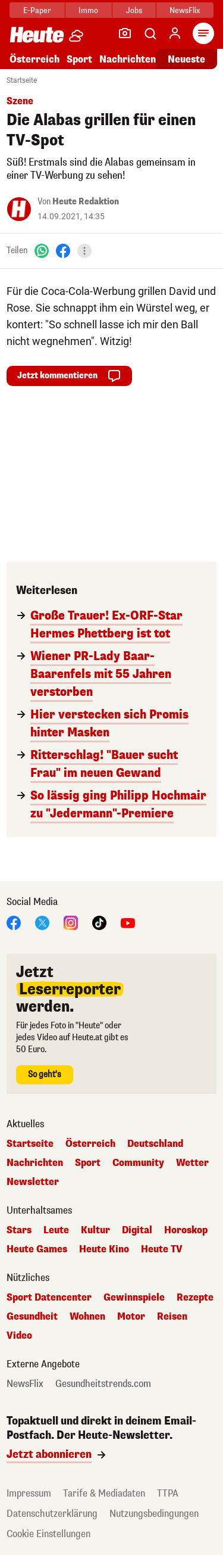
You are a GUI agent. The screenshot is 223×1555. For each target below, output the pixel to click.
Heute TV (162, 1249)
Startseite (22, 80)
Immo (88, 10)
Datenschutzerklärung (52, 1513)
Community (138, 1163)
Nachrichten (127, 59)
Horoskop (186, 1230)
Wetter (192, 1163)
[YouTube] (128, 922)
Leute (56, 1230)
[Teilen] (84, 251)
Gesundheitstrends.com (103, 1384)
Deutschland (155, 1144)
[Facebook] (63, 250)
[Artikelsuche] (150, 33)
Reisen (172, 1317)
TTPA (167, 1493)
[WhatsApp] (41, 250)
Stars (19, 1230)
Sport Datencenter (49, 1298)
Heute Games (37, 1249)
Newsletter (33, 1182)
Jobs (134, 10)
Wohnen (87, 1317)
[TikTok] (99, 922)
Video (19, 1336)
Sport (79, 59)
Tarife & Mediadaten (104, 1493)
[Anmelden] (175, 33)
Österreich (34, 59)
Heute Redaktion (85, 201)
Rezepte (195, 1298)
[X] (42, 922)
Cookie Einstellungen (48, 1534)
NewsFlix (184, 10)
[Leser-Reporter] (125, 33)
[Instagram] (71, 922)
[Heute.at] (37, 34)
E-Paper (37, 10)
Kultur (95, 1230)
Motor (131, 1317)
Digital (137, 1230)
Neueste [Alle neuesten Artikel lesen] (186, 59)
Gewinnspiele (134, 1298)
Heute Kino (104, 1249)
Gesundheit (32, 1317)
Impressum (29, 1493)
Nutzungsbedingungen (154, 1513)
